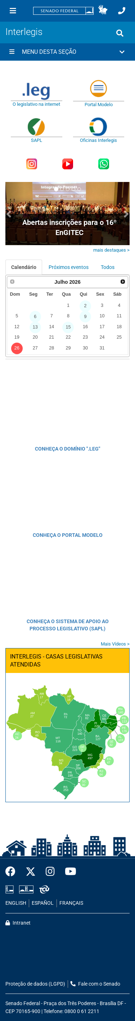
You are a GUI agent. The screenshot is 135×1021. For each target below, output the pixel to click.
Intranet (18, 923)
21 (51, 337)
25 (119, 337)
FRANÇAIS (71, 903)
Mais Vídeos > (115, 644)
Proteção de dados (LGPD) (35, 984)
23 (85, 337)
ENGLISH (15, 903)
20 (35, 337)
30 (85, 348)
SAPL (36, 140)
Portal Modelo (99, 104)
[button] (103, 10)
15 (68, 327)
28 (51, 348)
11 (119, 315)
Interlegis (23, 31)
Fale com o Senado (95, 984)
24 (101, 337)
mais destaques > (111, 250)
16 (85, 326)
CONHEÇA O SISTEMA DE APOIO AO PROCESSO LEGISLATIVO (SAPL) (68, 624)
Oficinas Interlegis (98, 140)
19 (16, 337)
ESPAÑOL (43, 903)
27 (35, 348)
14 (51, 326)
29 (68, 348)
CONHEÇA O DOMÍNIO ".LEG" (67, 449)
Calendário (23, 267)
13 (35, 327)
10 (101, 315)
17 (101, 326)
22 (68, 337)
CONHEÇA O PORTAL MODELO (68, 535)
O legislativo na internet (36, 104)
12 (16, 326)
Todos (107, 267)
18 (119, 326)
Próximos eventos (69, 267)
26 (16, 348)
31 (101, 348)
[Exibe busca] (120, 33)
